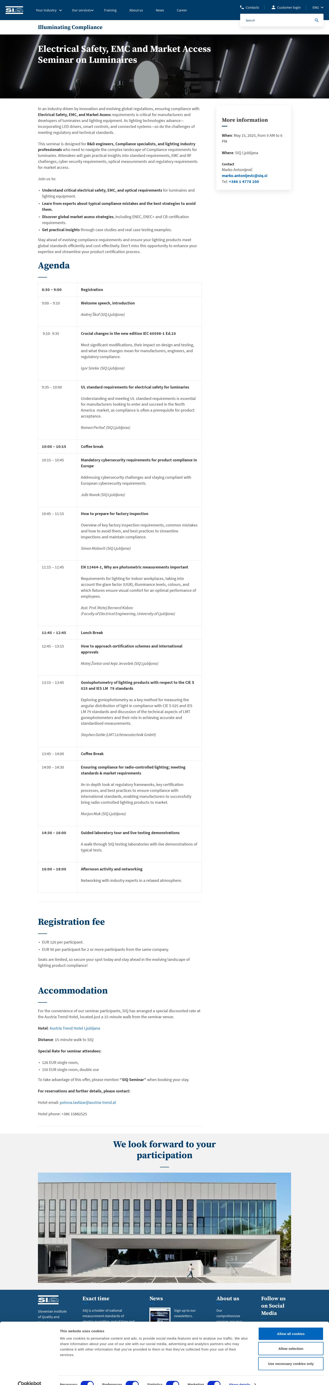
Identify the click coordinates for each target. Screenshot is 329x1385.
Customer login (289, 7)
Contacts (252, 7)
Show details (239, 1376)
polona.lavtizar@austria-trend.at (88, 1102)
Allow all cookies (291, 1325)
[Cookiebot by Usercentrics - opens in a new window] (30, 1376)
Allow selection (290, 1340)
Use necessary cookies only (291, 1355)
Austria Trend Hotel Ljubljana (75, 1028)
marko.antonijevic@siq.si (244, 175)
